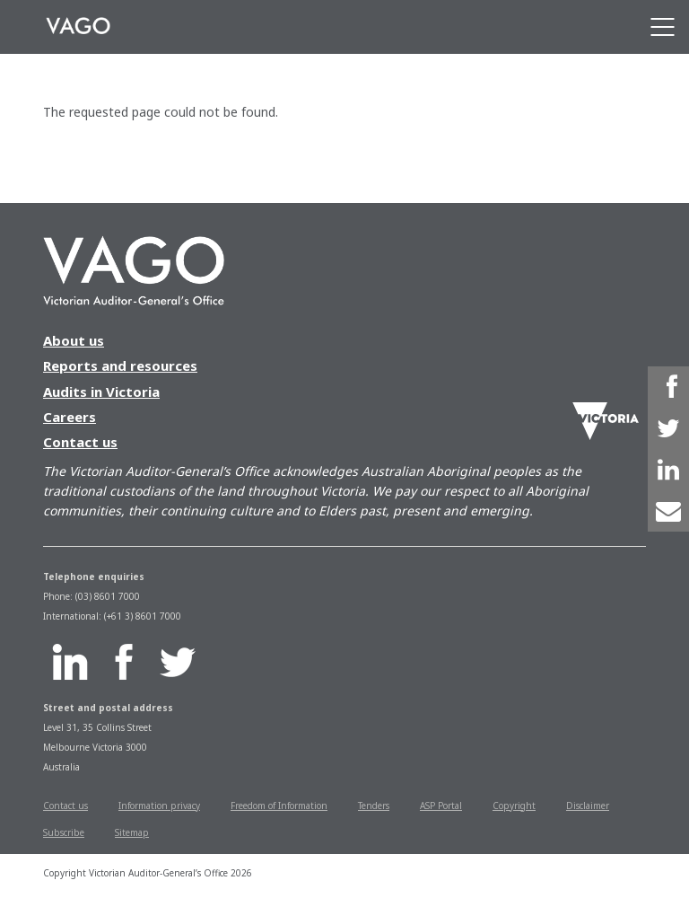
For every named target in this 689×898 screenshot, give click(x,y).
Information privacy (159, 805)
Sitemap (132, 832)
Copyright (514, 805)
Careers (69, 417)
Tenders (373, 805)
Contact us (80, 442)
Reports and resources (120, 365)
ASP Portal (441, 805)
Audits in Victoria (101, 392)
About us (73, 340)
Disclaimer (587, 805)
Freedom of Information (279, 805)
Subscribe (63, 832)
